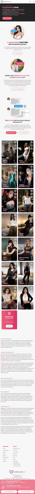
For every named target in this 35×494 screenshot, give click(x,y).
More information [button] (10, 483)
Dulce (21, 160)
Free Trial (9, 326)
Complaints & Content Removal (16, 463)
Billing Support (6, 457)
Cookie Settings (9, 491)
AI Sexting (15, 450)
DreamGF (20, 475)
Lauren (21, 233)
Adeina (5, 160)
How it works (15, 452)
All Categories (6, 450)
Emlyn (5, 306)
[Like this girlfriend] (15, 145)
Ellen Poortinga (24, 257)
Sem (20, 209)
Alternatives (15, 461)
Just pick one (24, 132)
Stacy (21, 306)
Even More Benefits (17, 89)
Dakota (21, 185)
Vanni (5, 185)
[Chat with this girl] (15, 142)
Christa (5, 209)
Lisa (20, 282)
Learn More (17, 53)
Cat (4, 282)
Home (3, 5)
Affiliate (4, 461)
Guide (14, 459)
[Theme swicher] (30, 1)
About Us (15, 454)
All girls (4, 452)
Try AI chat (7, 18)
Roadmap (15, 455)
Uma (4, 233)
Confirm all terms (26, 491)
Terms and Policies (17, 466)
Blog (14, 457)
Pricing (4, 459)
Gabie (5, 257)
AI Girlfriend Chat (16, 448)
